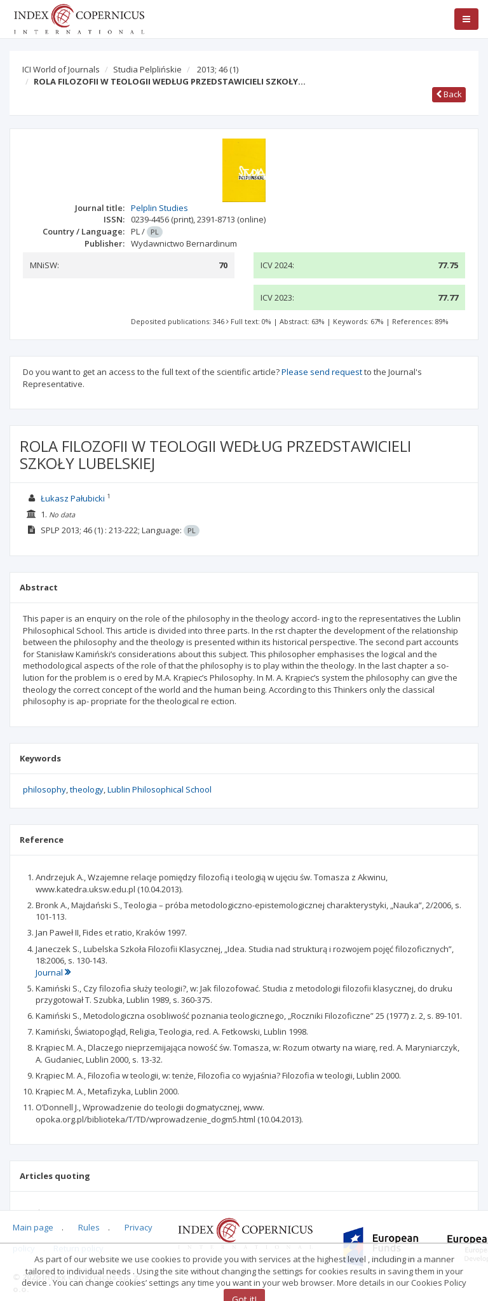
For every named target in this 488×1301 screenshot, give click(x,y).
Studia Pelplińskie (147, 69)
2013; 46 (217, 69)
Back (449, 94)
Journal (53, 972)
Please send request (321, 372)
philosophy (44, 789)
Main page (33, 1227)
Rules (89, 1227)
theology (87, 789)
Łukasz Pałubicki (73, 498)
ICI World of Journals (61, 69)
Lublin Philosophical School (159, 789)
